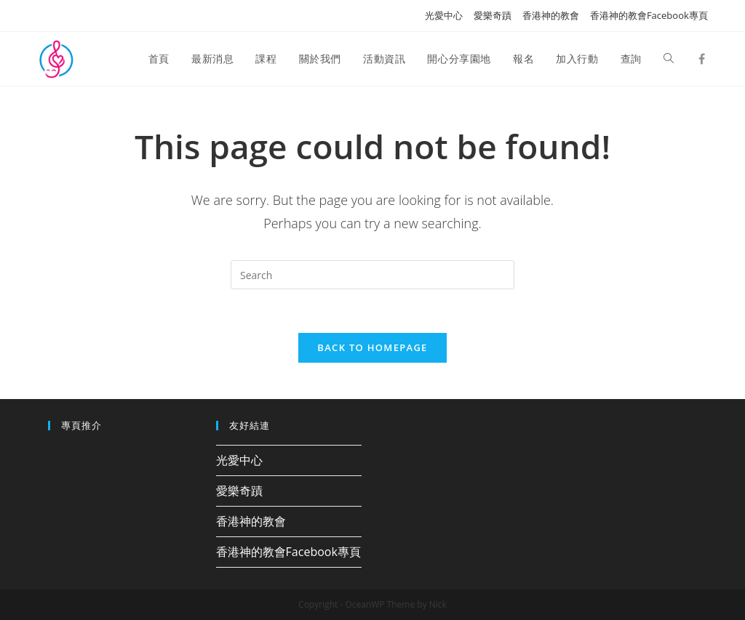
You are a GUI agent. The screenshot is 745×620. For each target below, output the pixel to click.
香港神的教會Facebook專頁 (649, 15)
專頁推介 (81, 425)
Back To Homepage (372, 347)
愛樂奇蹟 (492, 15)
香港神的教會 (550, 15)
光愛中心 (444, 15)
